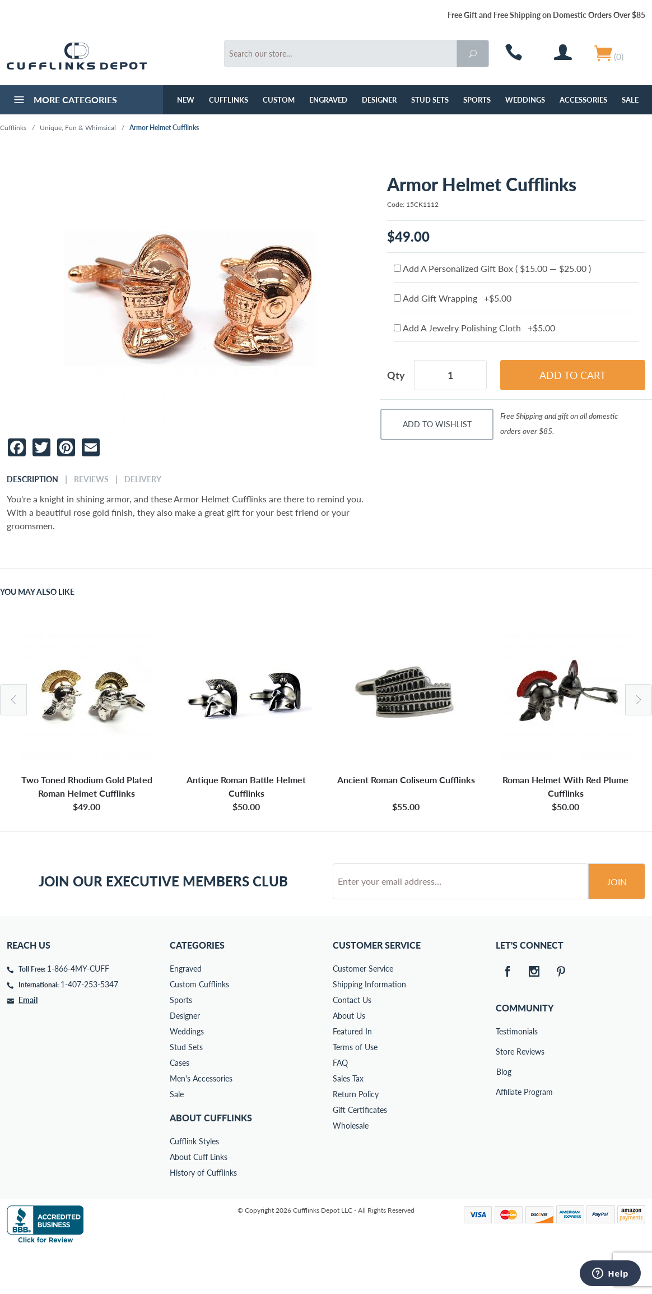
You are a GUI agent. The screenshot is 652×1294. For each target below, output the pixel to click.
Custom (279, 99)
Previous (13, 699)
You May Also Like (37, 592)
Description (32, 479)
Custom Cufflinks (199, 1027)
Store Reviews (503, 1094)
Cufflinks (228, 99)
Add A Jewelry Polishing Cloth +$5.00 (474, 327)
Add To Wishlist (437, 424)
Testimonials (503, 1074)
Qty (396, 375)
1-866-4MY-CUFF (78, 1011)
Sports (477, 99)
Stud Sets (430, 99)
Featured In (352, 1074)
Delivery (142, 479)
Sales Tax (348, 1121)
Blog (503, 1114)
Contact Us (352, 1042)
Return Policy (356, 1137)
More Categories (64, 100)
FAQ (340, 1105)
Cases (179, 1105)
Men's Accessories (201, 1121)
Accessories (583, 99)
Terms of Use (355, 1089)
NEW (185, 99)
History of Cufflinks (203, 1215)
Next (638, 699)
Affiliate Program (503, 1134)
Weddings (525, 99)
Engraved (328, 99)
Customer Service (363, 1011)
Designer (379, 99)
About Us (349, 1058)
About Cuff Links (198, 1199)
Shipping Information (369, 1027)
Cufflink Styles (194, 1184)
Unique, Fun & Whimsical (78, 127)
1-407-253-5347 (89, 1027)
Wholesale (351, 1168)
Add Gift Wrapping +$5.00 (452, 298)
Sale (630, 99)
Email (28, 1042)
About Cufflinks (211, 1160)
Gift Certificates (360, 1152)
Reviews (91, 479)
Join (617, 924)
